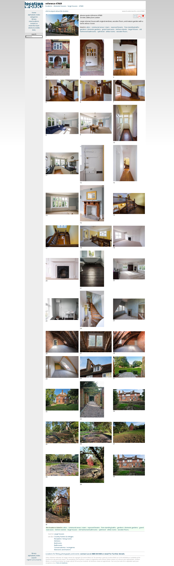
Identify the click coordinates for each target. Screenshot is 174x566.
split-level (101, 31)
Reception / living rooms (63, 539)
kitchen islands (121, 29)
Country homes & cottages (63, 536)
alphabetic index (34, 15)
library (34, 19)
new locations (34, 21)
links (34, 30)
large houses (72, 6)
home (34, 12)
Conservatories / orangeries (64, 547)
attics (88, 27)
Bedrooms (58, 543)
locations (48, 6)
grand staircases (108, 29)
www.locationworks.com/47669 (133, 11)
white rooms (110, 31)
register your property (34, 560)
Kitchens (57, 541)
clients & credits (34, 28)
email (106, 554)
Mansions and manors (62, 550)
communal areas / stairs (100, 27)
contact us (34, 23)
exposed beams (117, 27)
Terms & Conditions (61, 563)
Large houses (59, 534)
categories (34, 17)
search (33, 558)
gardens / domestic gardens (90, 29)
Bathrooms (58, 545)
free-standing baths (131, 27)
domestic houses (60, 6)
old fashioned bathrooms (88, 530)
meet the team (34, 25)
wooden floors (121, 31)
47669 (81, 6)
